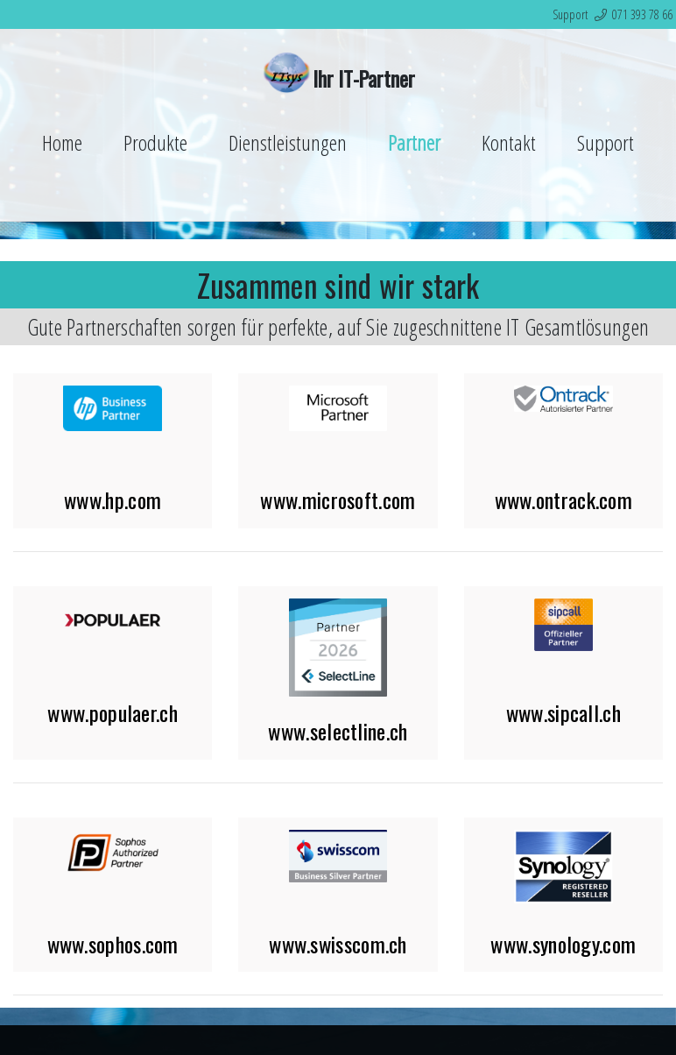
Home (62, 142)
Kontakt (509, 142)
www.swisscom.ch (338, 943)
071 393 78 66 (642, 14)
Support (605, 142)
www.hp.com (112, 499)
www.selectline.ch (337, 731)
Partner (414, 142)
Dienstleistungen (288, 142)
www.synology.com (563, 943)
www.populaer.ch (112, 712)
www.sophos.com (113, 943)
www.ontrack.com (564, 499)
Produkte (155, 142)
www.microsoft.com (337, 499)
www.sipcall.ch (563, 712)
